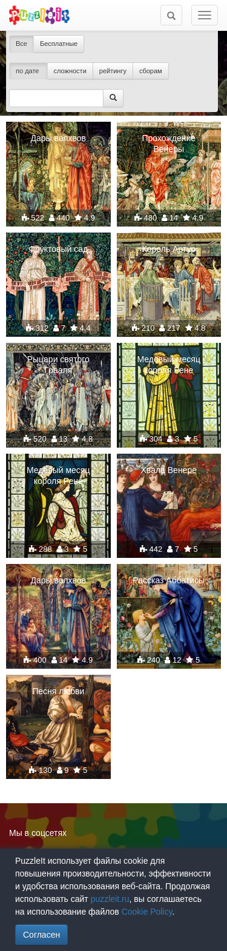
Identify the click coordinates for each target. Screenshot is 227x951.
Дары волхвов (58, 138)
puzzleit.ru (110, 899)
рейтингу (113, 71)
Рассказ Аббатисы (169, 580)
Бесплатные (58, 43)
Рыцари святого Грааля (58, 364)
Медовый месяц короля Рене (168, 364)
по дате (28, 71)
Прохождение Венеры (169, 143)
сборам (150, 71)
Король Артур (169, 249)
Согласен (41, 934)
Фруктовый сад (58, 249)
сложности (70, 71)
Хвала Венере (169, 470)
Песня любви (58, 691)
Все (21, 43)
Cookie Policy (147, 911)
